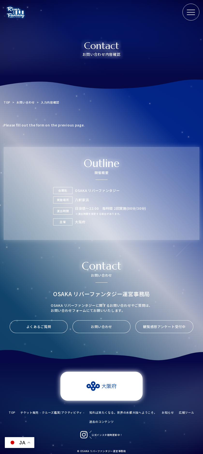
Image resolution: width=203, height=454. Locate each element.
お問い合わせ (25, 102)
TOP (7, 102)
